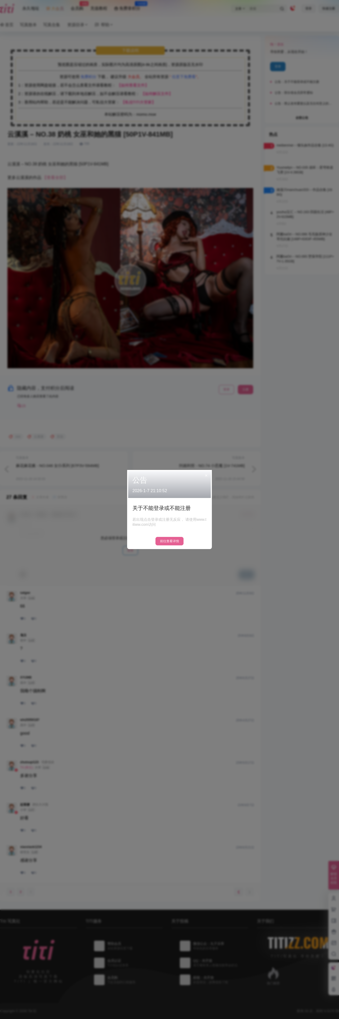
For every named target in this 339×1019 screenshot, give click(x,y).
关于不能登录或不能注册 (161, 508)
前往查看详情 (169, 541)
